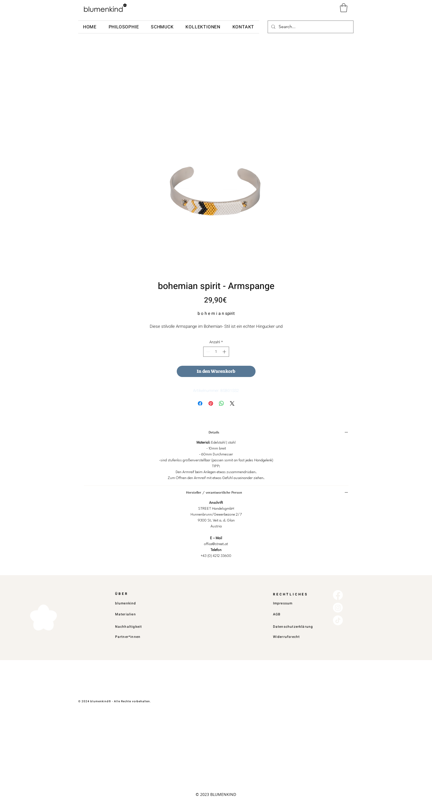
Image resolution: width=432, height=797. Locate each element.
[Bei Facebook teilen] (200, 403)
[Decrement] (207, 351)
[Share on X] (232, 403)
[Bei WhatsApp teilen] (221, 403)
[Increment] (224, 351)
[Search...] (310, 27)
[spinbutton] (216, 351)
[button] (343, 7)
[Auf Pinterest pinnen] (210, 403)
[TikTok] (338, 620)
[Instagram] (338, 608)
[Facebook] (338, 595)
